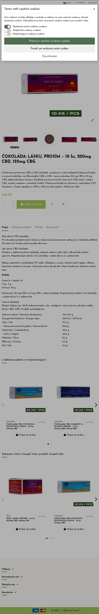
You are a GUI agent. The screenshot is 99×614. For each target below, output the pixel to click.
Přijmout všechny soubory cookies (49, 41)
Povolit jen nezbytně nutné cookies (49, 48)
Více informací (49, 56)
